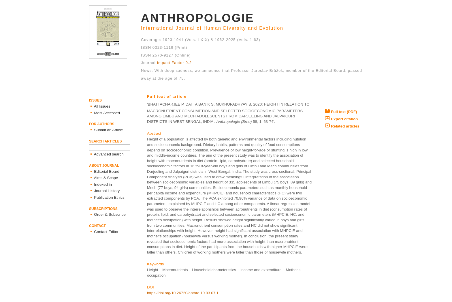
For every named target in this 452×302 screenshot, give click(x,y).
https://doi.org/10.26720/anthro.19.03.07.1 (183, 293)
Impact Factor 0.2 (174, 63)
